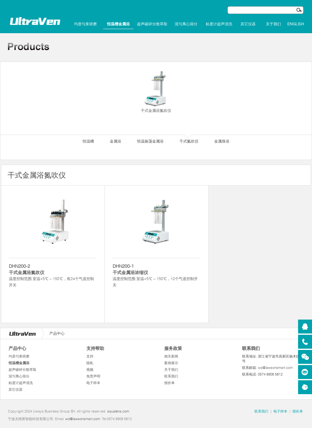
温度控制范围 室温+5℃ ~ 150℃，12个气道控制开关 (156, 275)
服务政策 (173, 348)
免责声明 (93, 376)
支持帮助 (95, 348)
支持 (89, 356)
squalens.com (118, 411)
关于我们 (273, 24)
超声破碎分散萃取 (152, 24)
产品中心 (17, 348)
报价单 (169, 383)
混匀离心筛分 (186, 24)
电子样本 (93, 383)
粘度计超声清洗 (219, 24)
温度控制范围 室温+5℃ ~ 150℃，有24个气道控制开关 (53, 275)
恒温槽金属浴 (118, 24)
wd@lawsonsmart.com (275, 367)
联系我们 (171, 376)
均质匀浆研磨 (85, 24)
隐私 (89, 363)
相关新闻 (171, 356)
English (295, 24)
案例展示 (171, 363)
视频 (89, 369)
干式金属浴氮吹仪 (156, 91)
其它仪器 (248, 24)
